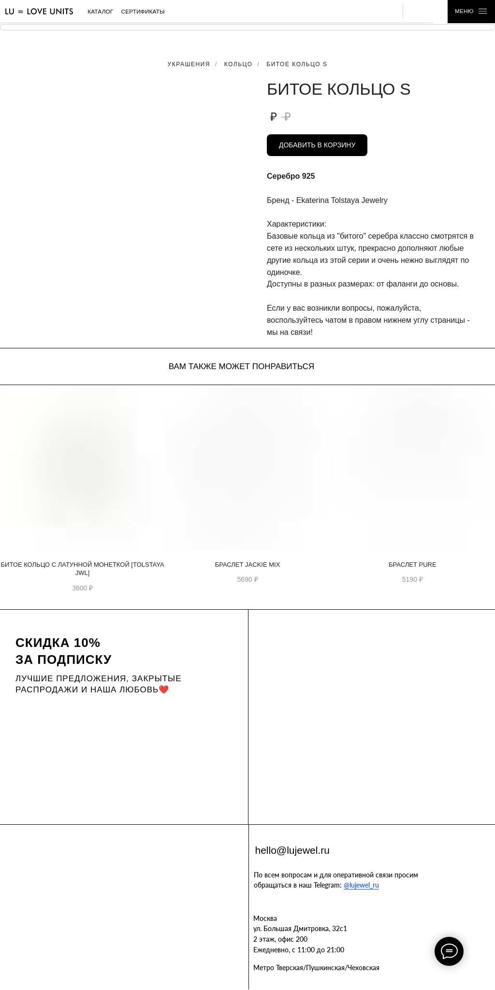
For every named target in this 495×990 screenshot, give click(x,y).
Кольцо (238, 64)
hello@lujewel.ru (292, 850)
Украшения (189, 64)
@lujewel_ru (361, 885)
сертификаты (143, 11)
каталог (100, 11)
